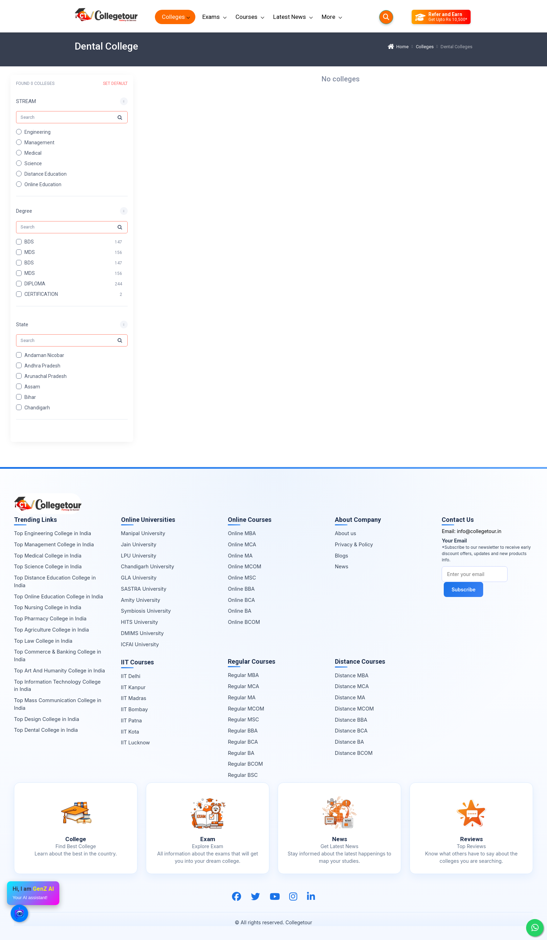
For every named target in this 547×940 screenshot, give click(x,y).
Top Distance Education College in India (55, 581)
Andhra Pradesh (42, 365)
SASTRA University (143, 589)
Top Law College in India (43, 641)
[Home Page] (106, 17)
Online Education (42, 184)
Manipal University (143, 533)
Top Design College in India (46, 719)
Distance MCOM (354, 709)
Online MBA (242, 533)
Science (33, 163)
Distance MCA (352, 686)
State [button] (22, 324)
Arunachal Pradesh (45, 376)
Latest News (289, 16)
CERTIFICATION (41, 294)
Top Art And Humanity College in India (59, 670)
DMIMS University (142, 633)
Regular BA (241, 753)
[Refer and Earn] (441, 17)
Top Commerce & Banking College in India (57, 655)
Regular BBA (242, 731)
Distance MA (350, 697)
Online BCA (241, 600)
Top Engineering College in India (52, 533)
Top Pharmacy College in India (50, 618)
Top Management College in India (54, 544)
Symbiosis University (146, 611)
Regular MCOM (246, 709)
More (328, 16)
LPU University (138, 556)
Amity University (140, 600)
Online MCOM (244, 566)
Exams (211, 16)
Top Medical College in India (47, 556)
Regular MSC (243, 719)
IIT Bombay (134, 709)
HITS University (139, 622)
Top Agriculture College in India (51, 630)
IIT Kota (130, 732)
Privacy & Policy (354, 544)
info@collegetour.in (479, 531)
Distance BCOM (354, 753)
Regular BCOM (245, 764)
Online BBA (241, 589)
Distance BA (349, 742)
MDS (29, 252)
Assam (32, 386)
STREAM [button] (26, 101)
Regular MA (241, 697)
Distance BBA (351, 720)
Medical (33, 152)
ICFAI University (140, 644)
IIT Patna (131, 720)
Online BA (239, 611)
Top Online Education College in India (58, 596)
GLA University (139, 578)
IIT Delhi (131, 676)
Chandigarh (37, 407)
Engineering (37, 131)
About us (345, 533)
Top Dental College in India (46, 730)
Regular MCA (243, 686)
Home (398, 46)
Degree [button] (24, 211)
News (342, 566)
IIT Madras (134, 698)
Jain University (139, 544)
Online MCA (242, 544)
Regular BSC (243, 775)
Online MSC (242, 578)
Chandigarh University (147, 566)
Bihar (30, 397)
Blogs (341, 556)
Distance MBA (352, 675)
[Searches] (386, 17)
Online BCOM (244, 622)
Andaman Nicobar (44, 355)
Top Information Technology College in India (57, 685)
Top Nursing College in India (47, 607)
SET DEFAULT (115, 83)
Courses (246, 16)
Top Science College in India (48, 566)
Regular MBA (243, 675)
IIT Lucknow (135, 742)
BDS (29, 242)
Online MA (240, 556)
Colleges (173, 16)
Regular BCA (243, 742)
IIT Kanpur (133, 687)
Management (39, 142)
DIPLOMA (34, 283)
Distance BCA (351, 731)
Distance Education (45, 173)
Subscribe (463, 589)
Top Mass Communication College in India (57, 704)
